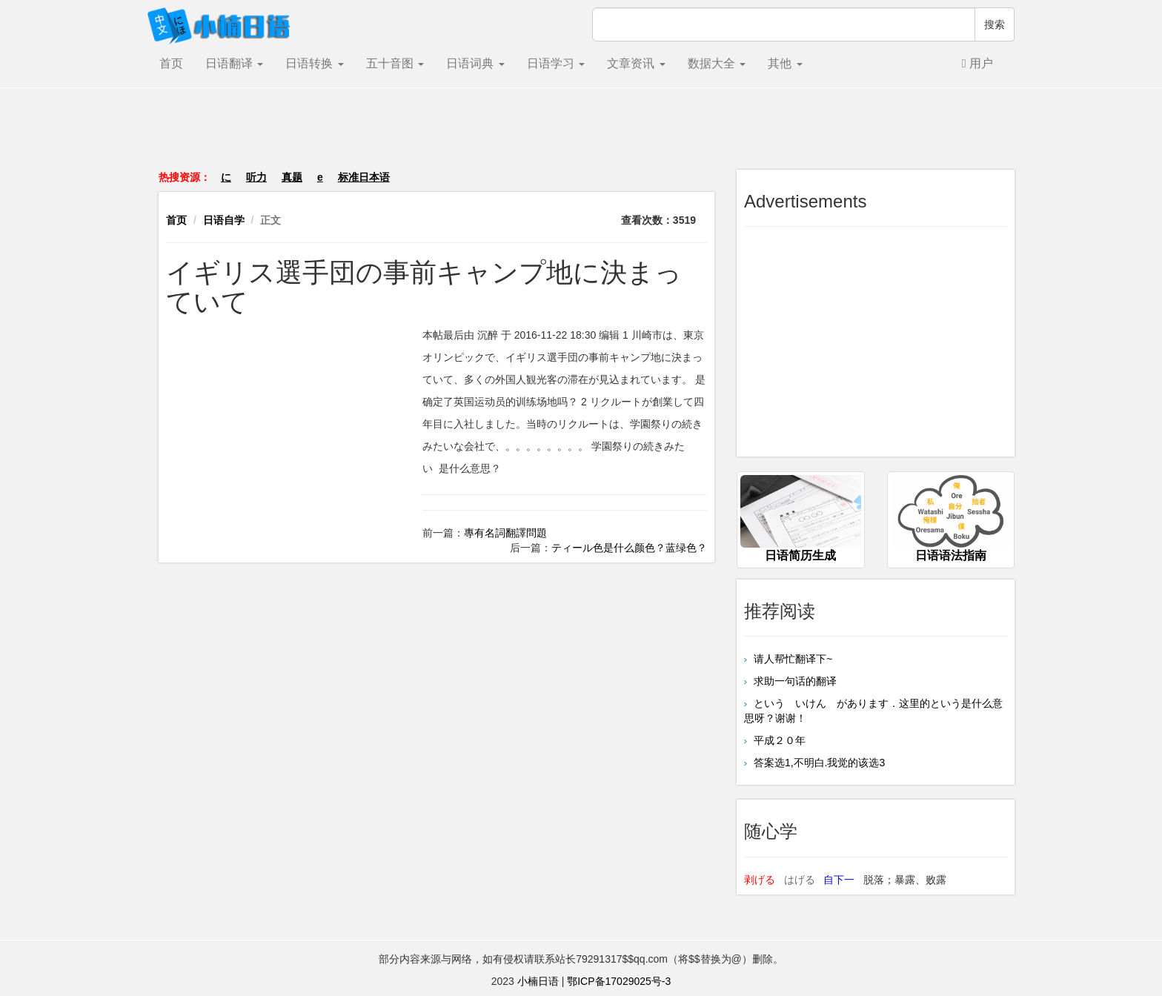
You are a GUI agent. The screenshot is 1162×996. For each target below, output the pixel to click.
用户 (977, 63)
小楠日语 (538, 981)
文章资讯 (636, 63)
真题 (292, 177)
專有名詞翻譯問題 (505, 533)
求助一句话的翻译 (794, 681)
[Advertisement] (581, 136)
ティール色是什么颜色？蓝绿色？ (629, 548)
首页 (171, 63)
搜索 (994, 24)
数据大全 (717, 63)
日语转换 (314, 63)
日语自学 (224, 220)
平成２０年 (778, 740)
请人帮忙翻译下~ (791, 659)
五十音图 (395, 63)
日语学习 (556, 63)
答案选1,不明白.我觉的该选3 (818, 762)
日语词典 (475, 63)
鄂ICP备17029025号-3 (619, 981)
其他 (785, 63)
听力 (256, 177)
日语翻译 (234, 63)
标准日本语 (364, 177)
